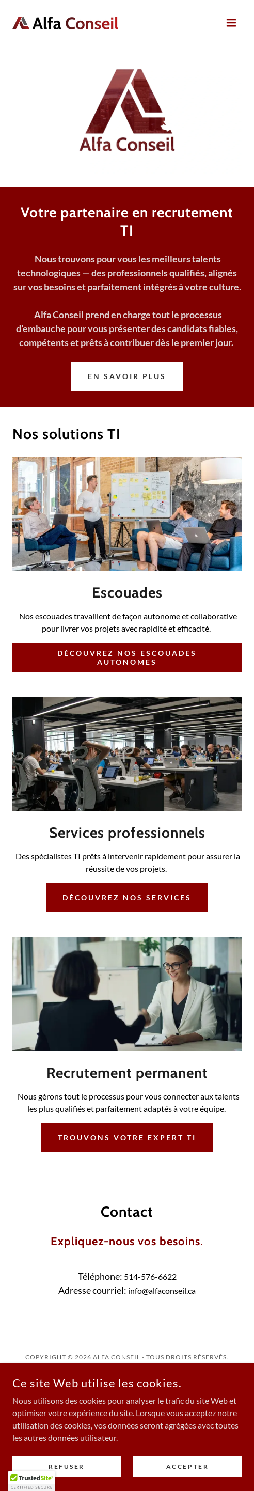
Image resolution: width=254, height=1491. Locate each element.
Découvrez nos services (127, 897)
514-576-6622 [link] (150, 1276)
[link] (65, 23)
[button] (231, 22)
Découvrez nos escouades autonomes (127, 657)
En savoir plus (127, 376)
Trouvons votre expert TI (127, 1137)
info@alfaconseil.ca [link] (162, 1290)
